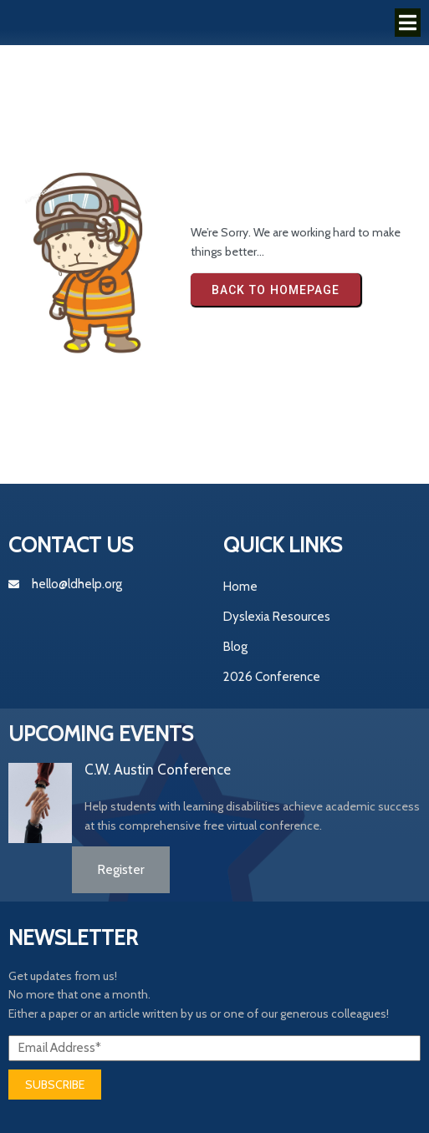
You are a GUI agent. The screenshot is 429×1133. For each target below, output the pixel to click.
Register (121, 869)
